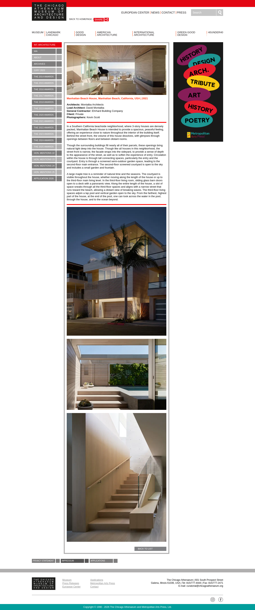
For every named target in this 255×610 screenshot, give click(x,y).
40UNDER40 (215, 32)
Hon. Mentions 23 (48, 159)
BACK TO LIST (145, 549)
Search (219, 12)
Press (181, 12)
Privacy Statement (46, 561)
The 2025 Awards (48, 146)
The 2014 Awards (48, 76)
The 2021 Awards (48, 121)
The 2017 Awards (48, 95)
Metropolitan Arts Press (102, 583)
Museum (37, 32)
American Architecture (107, 33)
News (155, 12)
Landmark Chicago (53, 33)
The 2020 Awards (48, 115)
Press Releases (70, 583)
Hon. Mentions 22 (48, 153)
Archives (48, 64)
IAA (48, 51)
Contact (168, 12)
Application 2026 (48, 178)
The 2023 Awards (48, 134)
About (48, 57)
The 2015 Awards (48, 83)
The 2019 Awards (48, 108)
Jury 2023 (48, 70)
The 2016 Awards (48, 89)
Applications (104, 561)
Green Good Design (186, 33)
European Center (135, 12)
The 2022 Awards (48, 127)
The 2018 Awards (48, 102)
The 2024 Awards (48, 140)
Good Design (81, 33)
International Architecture (144, 33)
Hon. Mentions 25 (48, 172)
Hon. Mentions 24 (48, 166)
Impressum (75, 561)
